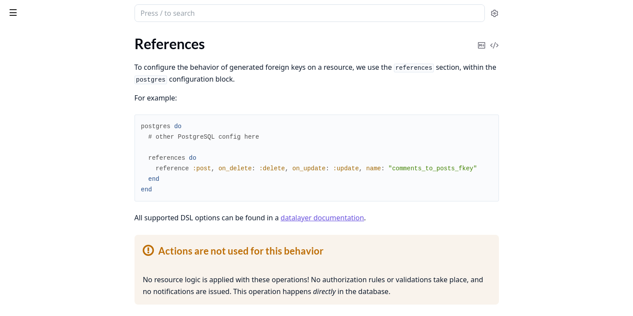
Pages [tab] (15, 37)
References (23, 86)
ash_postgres (56, 9)
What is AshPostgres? (39, 74)
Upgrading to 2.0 (31, 186)
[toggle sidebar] (120, 12)
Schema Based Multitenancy (48, 245)
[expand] (123, 45)
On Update (32, 112)
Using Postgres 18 (33, 198)
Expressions (24, 209)
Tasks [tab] (96, 37)
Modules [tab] (53, 37)
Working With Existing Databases (57, 150)
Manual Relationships (39, 221)
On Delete (31, 101)
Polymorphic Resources (41, 138)
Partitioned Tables (33, 233)
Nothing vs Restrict (44, 122)
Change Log (24, 288)
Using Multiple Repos (38, 257)
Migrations (23, 162)
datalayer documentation (388, 218)
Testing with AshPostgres (44, 174)
